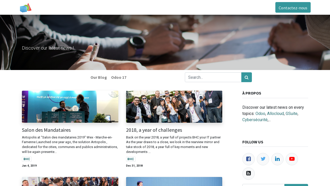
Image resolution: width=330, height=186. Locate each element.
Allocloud (275, 113)
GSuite (292, 113)
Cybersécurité (255, 119)
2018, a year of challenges (154, 130)
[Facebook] (248, 159)
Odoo (260, 113)
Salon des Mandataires (46, 130)
